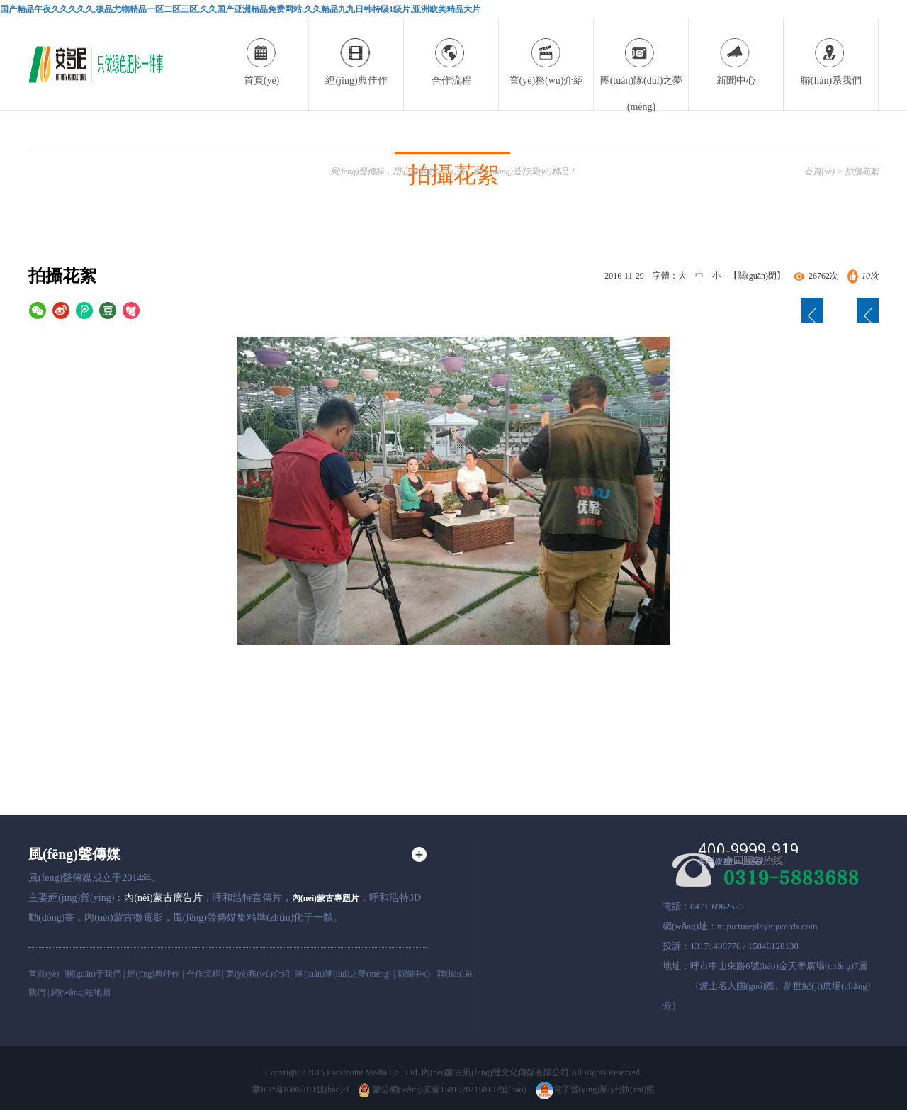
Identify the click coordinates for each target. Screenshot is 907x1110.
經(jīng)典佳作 (356, 52)
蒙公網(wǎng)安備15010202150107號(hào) (442, 1089)
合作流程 (451, 52)
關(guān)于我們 (93, 974)
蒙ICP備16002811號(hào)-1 (301, 1089)
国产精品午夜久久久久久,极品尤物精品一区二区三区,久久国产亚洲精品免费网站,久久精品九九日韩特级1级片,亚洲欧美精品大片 (240, 9)
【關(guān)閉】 (757, 276)
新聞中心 (736, 52)
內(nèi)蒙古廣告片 (163, 897)
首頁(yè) (261, 52)
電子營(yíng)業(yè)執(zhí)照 (595, 1089)
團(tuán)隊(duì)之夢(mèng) (641, 65)
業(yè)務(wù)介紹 (546, 52)
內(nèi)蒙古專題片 (325, 898)
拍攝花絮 (862, 171)
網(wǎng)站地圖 (81, 992)
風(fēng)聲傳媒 (74, 854)
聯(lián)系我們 (831, 52)
